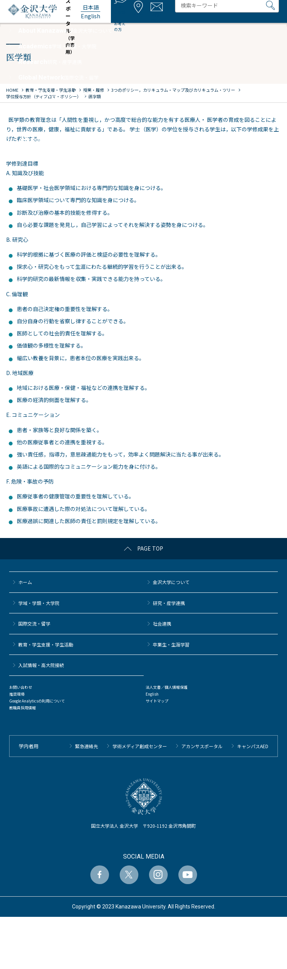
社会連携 (162, 623)
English (152, 694)
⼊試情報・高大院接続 (41, 665)
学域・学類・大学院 (38, 603)
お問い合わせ (20, 687)
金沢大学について (171, 582)
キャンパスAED (252, 746)
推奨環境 (16, 694)
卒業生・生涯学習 (171, 644)
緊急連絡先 (86, 746)
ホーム (25, 582)
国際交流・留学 (34, 623)
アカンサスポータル (202, 746)
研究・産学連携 (169, 603)
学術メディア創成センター (139, 746)
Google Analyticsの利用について (37, 701)
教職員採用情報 (22, 707)
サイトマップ (157, 701)
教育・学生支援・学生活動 (45, 644)
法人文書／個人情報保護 (167, 687)
